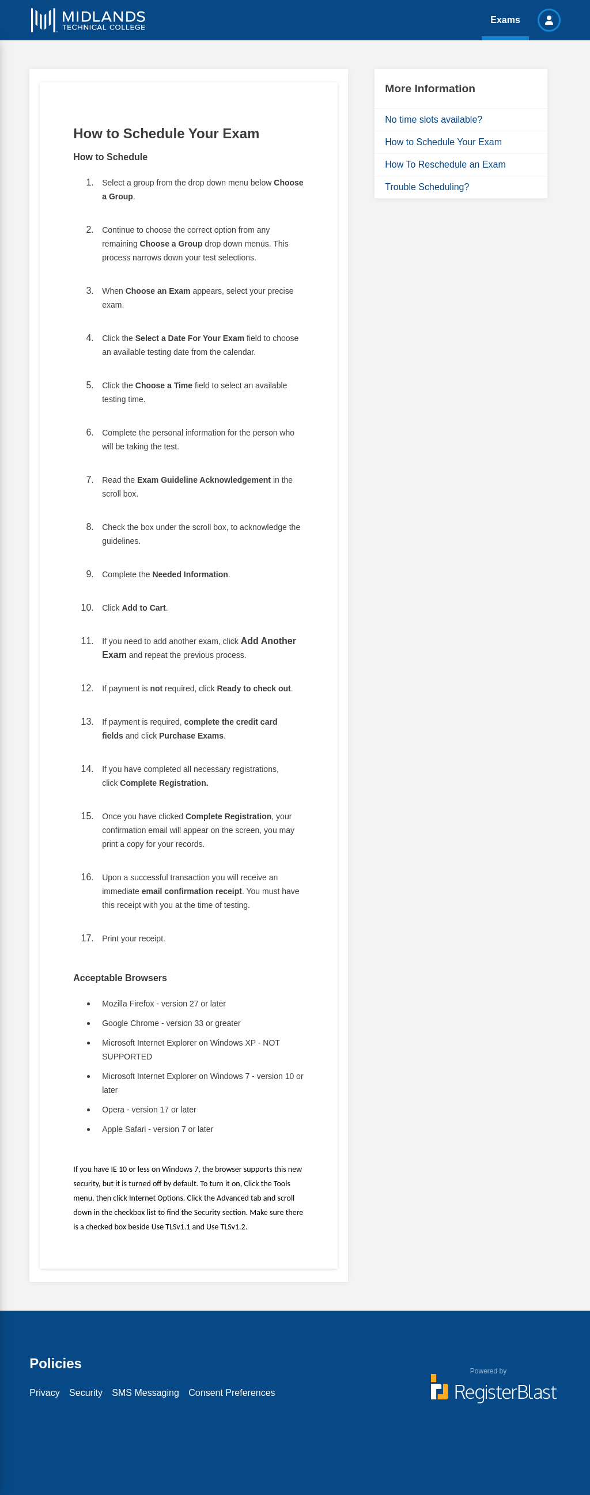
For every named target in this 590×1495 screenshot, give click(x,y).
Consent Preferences (231, 1393)
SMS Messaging (145, 1393)
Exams (505, 20)
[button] (549, 20)
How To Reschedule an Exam (445, 164)
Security (86, 1393)
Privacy (44, 1393)
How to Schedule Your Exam (443, 142)
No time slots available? (433, 119)
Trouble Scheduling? (427, 187)
